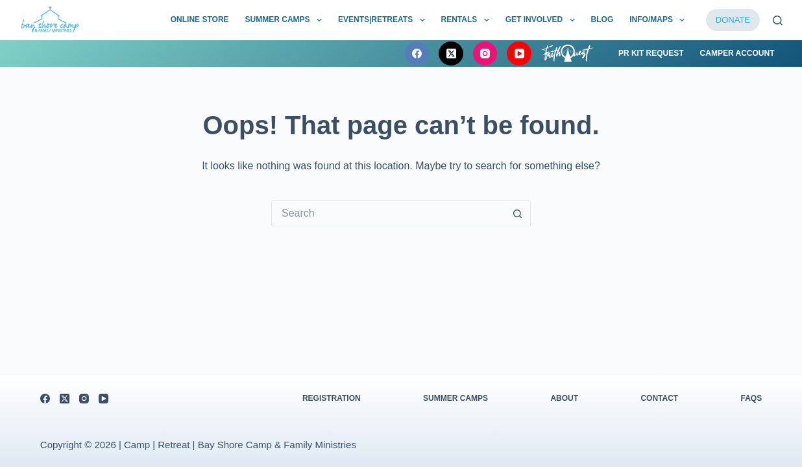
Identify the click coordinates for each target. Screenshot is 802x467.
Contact (659, 398)
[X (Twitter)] (451, 54)
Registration (331, 398)
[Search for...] (388, 213)
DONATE (733, 20)
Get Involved (542, 20)
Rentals (467, 20)
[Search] (778, 20)
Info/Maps (659, 20)
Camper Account (737, 53)
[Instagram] (485, 54)
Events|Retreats (384, 20)
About (564, 398)
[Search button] (518, 213)
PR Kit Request (651, 53)
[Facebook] (417, 54)
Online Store (200, 19)
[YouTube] (519, 54)
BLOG (602, 19)
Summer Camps (286, 20)
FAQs (751, 398)
